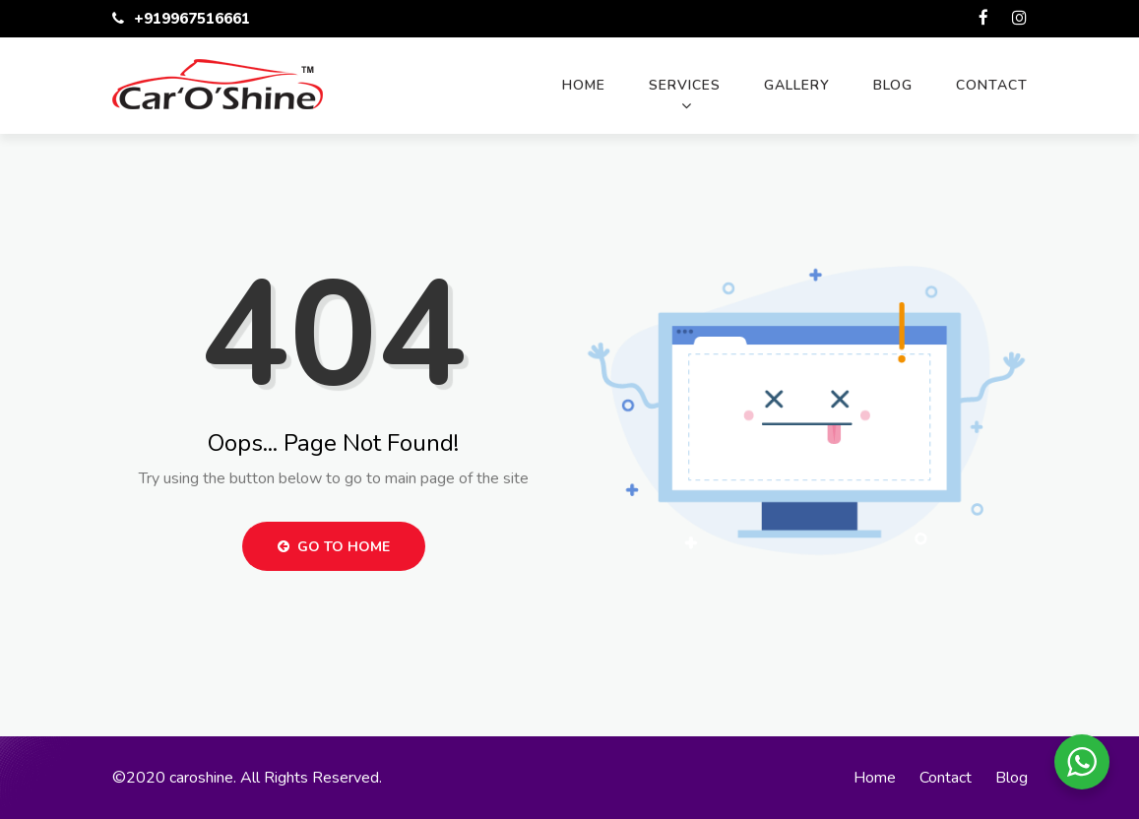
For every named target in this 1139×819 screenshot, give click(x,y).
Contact (992, 85)
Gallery (797, 85)
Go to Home (334, 546)
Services (685, 85)
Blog (893, 85)
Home (583, 85)
